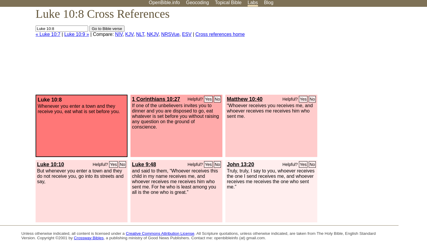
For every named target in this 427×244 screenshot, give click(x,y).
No (217, 99)
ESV (187, 34)
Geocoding (197, 2)
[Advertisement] (367, 53)
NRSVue (170, 34)
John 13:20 (240, 164)
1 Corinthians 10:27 (156, 99)
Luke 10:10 (50, 164)
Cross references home (220, 34)
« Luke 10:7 (48, 34)
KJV (129, 34)
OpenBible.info (164, 2)
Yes (208, 99)
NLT (140, 34)
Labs (253, 2)
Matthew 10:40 (244, 99)
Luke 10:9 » (76, 34)
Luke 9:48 (144, 164)
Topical (228, 2)
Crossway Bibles (88, 238)
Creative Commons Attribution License (160, 233)
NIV (118, 34)
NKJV (152, 34)
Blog (268, 2)
